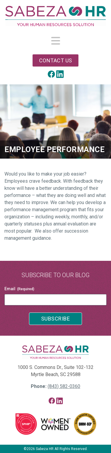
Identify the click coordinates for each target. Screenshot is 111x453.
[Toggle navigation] (55, 41)
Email (19, 289)
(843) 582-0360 (64, 386)
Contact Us (55, 60)
